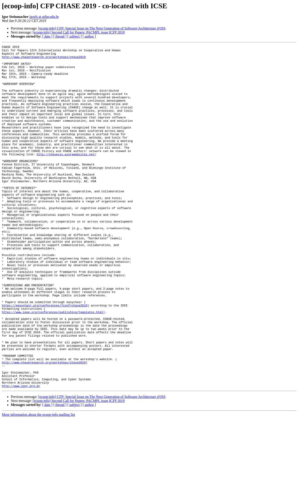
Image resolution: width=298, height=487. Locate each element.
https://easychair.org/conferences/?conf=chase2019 (44, 358)
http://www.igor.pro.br (21, 454)
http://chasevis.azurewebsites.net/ (66, 176)
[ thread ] (59, 36)
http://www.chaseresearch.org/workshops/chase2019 (44, 60)
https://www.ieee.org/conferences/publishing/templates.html (52, 366)
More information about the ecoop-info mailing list (38, 483)
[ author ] (89, 36)
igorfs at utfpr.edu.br (44, 17)
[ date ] (47, 36)
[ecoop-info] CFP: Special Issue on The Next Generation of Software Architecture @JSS (102, 28)
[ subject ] (74, 36)
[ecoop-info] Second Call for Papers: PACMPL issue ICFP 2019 (79, 32)
